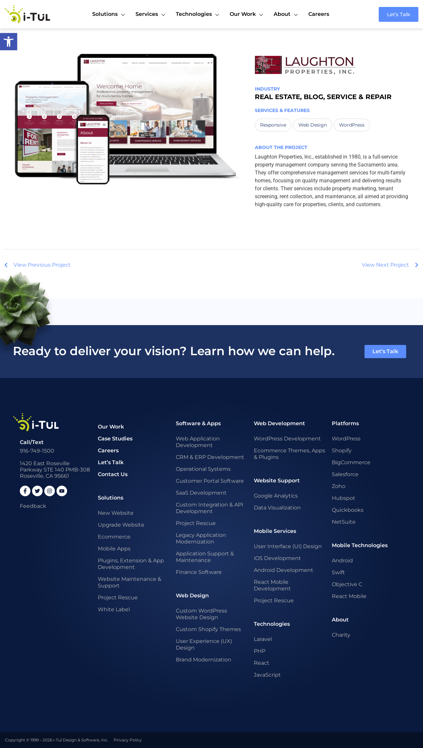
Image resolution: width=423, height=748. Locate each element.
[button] (8, 41)
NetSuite (344, 522)
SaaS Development (201, 493)
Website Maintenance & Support (129, 582)
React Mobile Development (272, 585)
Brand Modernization (203, 659)
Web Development (279, 423)
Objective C (347, 584)
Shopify (342, 450)
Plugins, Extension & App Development (131, 563)
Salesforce (345, 474)
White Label (114, 609)
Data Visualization (277, 508)
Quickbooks (348, 510)
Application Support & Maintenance (205, 556)
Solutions (110, 498)
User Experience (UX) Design (204, 644)
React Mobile (349, 596)
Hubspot (343, 498)
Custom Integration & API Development (209, 508)
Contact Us (113, 474)
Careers (108, 450)
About (340, 620)
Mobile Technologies (360, 545)
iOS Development (277, 558)
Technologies (272, 624)
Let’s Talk (111, 462)
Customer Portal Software (210, 481)
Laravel (263, 639)
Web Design (312, 125)
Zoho (338, 486)
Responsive (273, 125)
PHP (259, 651)
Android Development (283, 570)
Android (342, 560)
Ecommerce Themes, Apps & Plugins (289, 453)
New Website (116, 513)
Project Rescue (118, 597)
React (261, 663)
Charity (341, 635)
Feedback (33, 506)
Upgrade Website (121, 525)
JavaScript (267, 675)
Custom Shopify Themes (208, 629)
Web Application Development (198, 441)
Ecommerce (114, 537)
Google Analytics (276, 496)
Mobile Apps (114, 548)
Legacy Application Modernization (201, 538)
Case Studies (115, 438)
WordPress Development (287, 438)
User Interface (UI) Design (288, 546)
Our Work (111, 427)
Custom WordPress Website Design (201, 614)
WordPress (352, 125)
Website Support (277, 480)
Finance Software (199, 572)
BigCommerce (351, 462)
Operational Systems (203, 469)
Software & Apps (198, 423)
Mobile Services (275, 531)
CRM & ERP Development (210, 457)
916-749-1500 (37, 451)
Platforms (345, 423)
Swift (338, 572)
